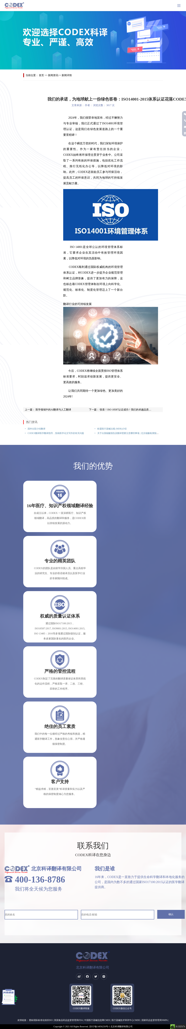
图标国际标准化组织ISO (41, 1020)
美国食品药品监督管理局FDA (68, 1020)
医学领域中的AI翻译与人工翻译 (53, 409)
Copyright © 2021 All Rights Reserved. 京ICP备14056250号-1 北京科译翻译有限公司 (93, 1026)
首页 (41, 75)
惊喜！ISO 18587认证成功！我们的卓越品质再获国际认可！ (132, 409)
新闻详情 (67, 75)
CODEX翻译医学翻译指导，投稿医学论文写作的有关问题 (55, 433)
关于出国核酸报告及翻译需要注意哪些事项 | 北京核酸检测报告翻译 (130, 433)
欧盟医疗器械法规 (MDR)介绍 (111, 429)
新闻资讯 (53, 75)
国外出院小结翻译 (36, 429)
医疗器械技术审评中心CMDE (126, 1020)
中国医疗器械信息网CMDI (97, 1020)
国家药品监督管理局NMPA (155, 1020)
